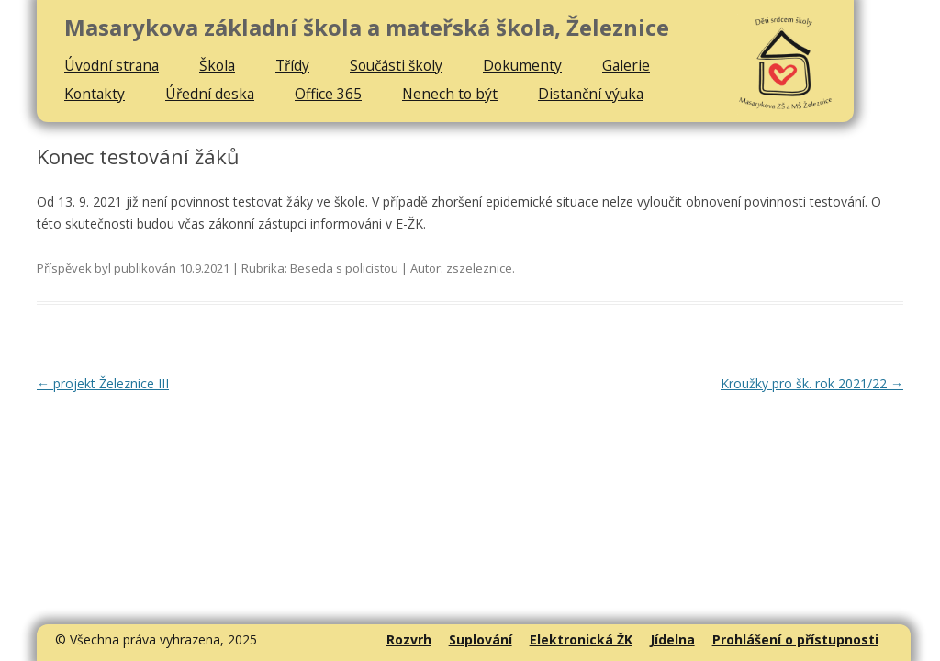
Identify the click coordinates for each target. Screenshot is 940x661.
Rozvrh (408, 639)
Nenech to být (450, 94)
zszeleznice (479, 268)
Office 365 (328, 94)
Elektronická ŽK (581, 639)
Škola (217, 65)
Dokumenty (522, 65)
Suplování (480, 639)
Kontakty (94, 94)
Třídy (292, 65)
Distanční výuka (590, 94)
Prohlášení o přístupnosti (795, 639)
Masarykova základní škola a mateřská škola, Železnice (366, 28)
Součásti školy (396, 65)
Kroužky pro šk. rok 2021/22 (812, 383)
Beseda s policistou (344, 268)
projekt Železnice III (103, 383)
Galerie (626, 65)
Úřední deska (209, 94)
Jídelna (672, 639)
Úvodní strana (111, 65)
